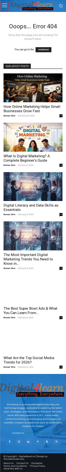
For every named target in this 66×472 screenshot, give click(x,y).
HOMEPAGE (43, 50)
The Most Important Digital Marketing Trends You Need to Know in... (28, 259)
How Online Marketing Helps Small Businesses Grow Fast (32, 109)
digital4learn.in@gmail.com (39, 433)
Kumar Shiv (9, 115)
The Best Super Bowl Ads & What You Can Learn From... (30, 310)
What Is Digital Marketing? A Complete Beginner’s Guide (27, 158)
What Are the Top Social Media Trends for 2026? (29, 360)
